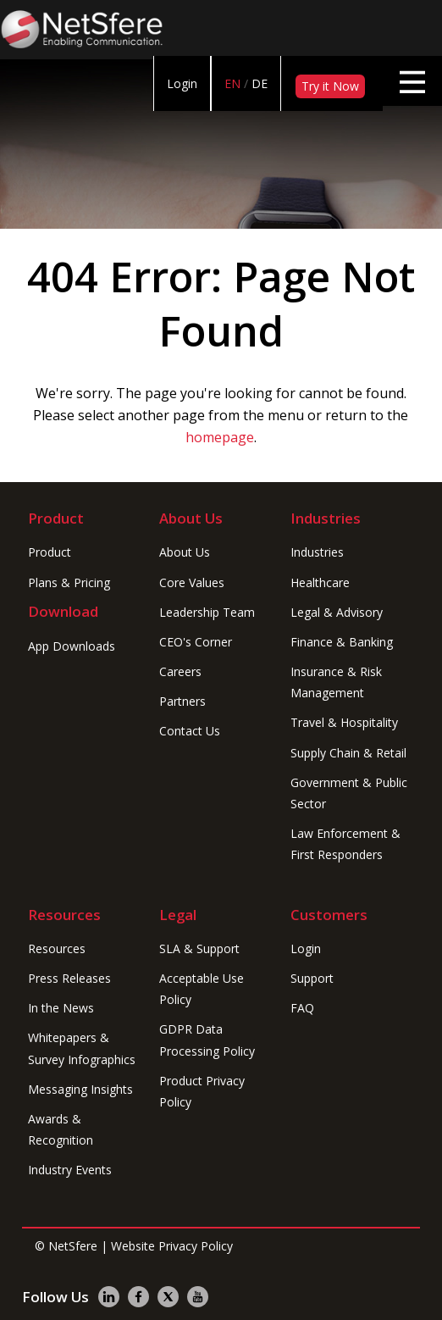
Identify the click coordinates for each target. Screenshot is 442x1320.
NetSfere (72, 1246)
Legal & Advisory (336, 612)
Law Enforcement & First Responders (345, 843)
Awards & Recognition (60, 1129)
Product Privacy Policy (202, 1091)
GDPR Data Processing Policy (207, 1039)
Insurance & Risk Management (336, 682)
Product (49, 552)
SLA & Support (199, 948)
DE (259, 83)
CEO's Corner (195, 642)
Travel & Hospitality (344, 722)
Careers (180, 671)
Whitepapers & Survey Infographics (81, 1048)
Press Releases (69, 978)
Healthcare (320, 582)
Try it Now (330, 86)
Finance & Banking (341, 642)
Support (312, 978)
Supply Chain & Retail (348, 753)
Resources (57, 948)
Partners (182, 701)
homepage (219, 437)
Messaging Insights (80, 1089)
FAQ (302, 1008)
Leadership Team (207, 612)
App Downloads (71, 646)
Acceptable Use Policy (201, 988)
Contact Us (189, 731)
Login (182, 83)
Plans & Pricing (69, 582)
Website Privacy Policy (172, 1246)
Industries (317, 552)
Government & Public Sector (348, 793)
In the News (61, 1008)
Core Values (191, 582)
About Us (184, 552)
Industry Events (70, 1170)
